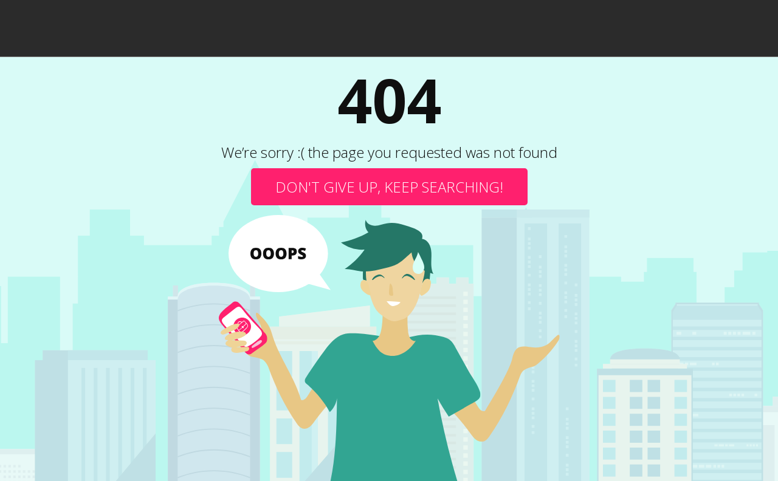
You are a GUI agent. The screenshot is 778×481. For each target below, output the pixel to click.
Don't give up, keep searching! (389, 187)
